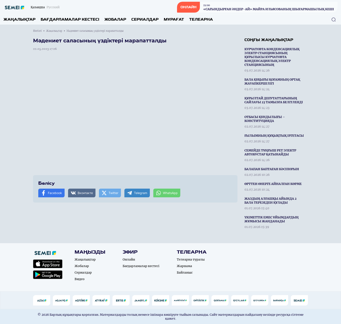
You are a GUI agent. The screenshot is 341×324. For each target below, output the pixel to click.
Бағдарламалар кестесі (70, 19)
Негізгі (37, 30)
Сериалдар (145, 19)
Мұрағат (174, 19)
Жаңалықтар (19, 19)
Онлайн (129, 259)
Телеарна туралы (191, 259)
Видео (80, 279)
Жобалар (115, 19)
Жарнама (184, 266)
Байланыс (185, 272)
